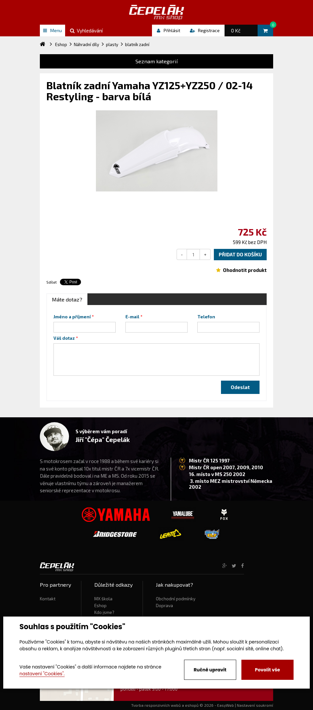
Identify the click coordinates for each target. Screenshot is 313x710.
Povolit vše (267, 670)
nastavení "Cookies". (41, 673)
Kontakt (47, 598)
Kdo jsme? (104, 612)
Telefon (206, 316)
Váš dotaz (64, 338)
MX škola (103, 598)
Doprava (164, 605)
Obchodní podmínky (175, 598)
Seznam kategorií (156, 61)
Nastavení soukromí (255, 705)
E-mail (132, 316)
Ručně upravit (210, 670)
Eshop (100, 605)
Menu (52, 30)
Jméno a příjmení (72, 316)
